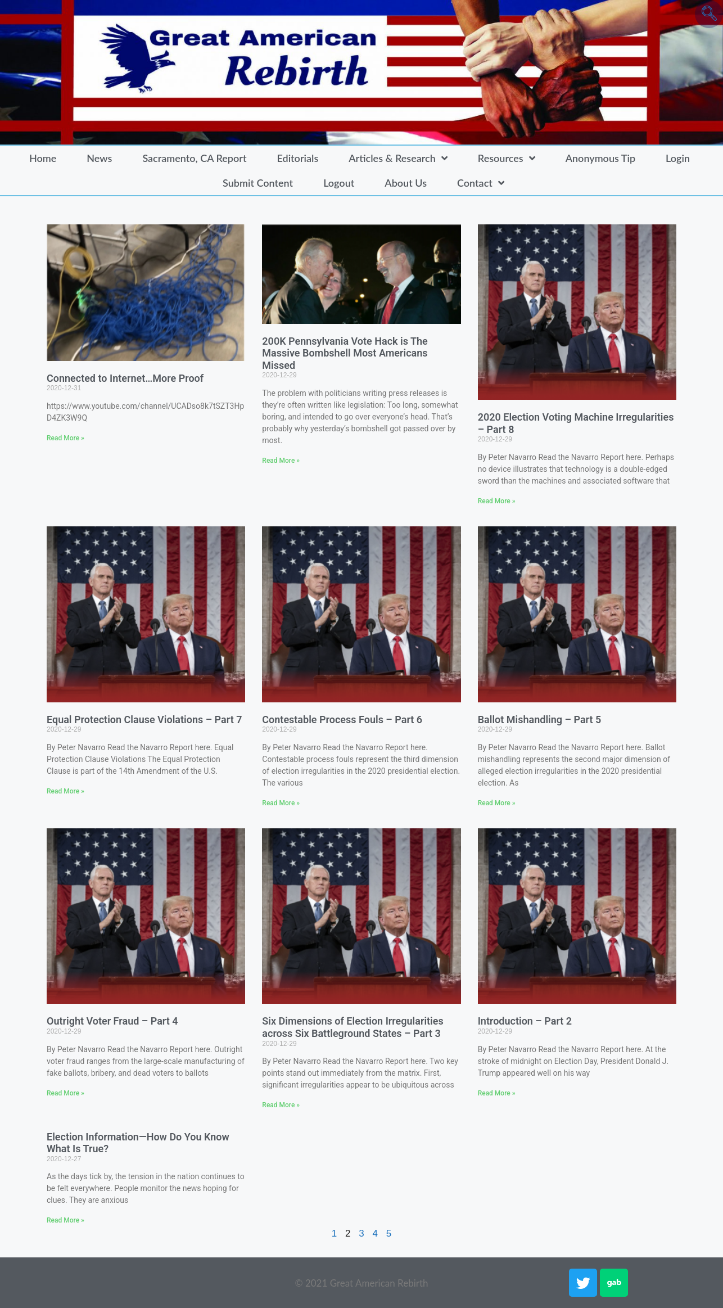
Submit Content (258, 183)
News (99, 158)
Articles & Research (398, 158)
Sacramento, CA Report (194, 158)
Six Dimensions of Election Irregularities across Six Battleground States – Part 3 (352, 1027)
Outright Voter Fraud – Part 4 (112, 1021)
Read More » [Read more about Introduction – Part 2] (497, 1093)
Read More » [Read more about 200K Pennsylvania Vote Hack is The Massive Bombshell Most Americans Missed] (281, 460)
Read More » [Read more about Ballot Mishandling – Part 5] (497, 803)
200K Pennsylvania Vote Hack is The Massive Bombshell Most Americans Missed (344, 353)
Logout (338, 183)
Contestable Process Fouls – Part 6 (342, 719)
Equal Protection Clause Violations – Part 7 (144, 719)
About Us (406, 183)
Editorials (297, 158)
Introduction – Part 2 (525, 1021)
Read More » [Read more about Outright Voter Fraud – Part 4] (65, 1093)
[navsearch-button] (709, 14)
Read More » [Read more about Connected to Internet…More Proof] (65, 438)
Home (42, 158)
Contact (480, 182)
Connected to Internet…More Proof (125, 378)
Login (678, 158)
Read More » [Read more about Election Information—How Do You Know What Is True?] (65, 1220)
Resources (506, 158)
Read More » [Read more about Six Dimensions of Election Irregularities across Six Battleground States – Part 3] (281, 1105)
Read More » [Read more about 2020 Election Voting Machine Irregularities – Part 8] (497, 501)
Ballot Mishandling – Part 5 (540, 719)
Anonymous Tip (600, 158)
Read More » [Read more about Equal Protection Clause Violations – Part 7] (65, 791)
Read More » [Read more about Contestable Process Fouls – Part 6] (281, 803)
